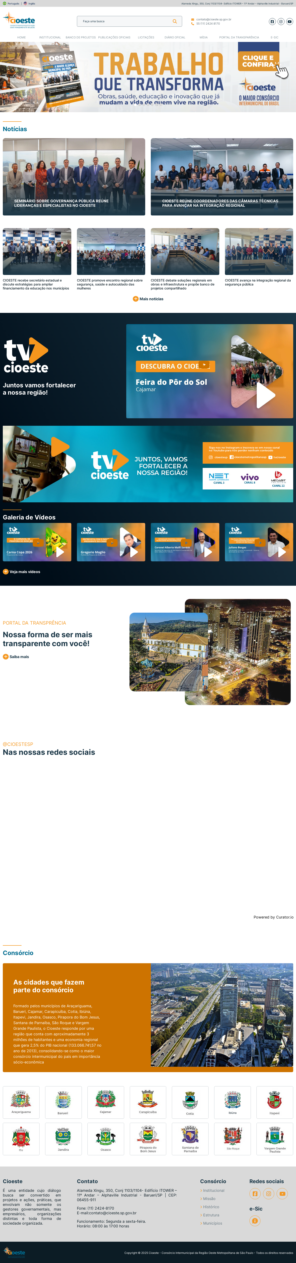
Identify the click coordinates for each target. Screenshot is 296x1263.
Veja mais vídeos (21, 571)
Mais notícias (148, 299)
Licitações (146, 37)
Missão (208, 1198)
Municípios (211, 1223)
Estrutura (209, 1215)
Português (13, 3)
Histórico (209, 1206)
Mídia (204, 37)
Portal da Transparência (239, 37)
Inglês (32, 3)
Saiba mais (16, 656)
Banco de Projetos (81, 37)
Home (21, 37)
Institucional (50, 37)
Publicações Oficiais (114, 37)
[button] (15, 77)
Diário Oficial (175, 37)
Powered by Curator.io (274, 917)
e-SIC (274, 37)
